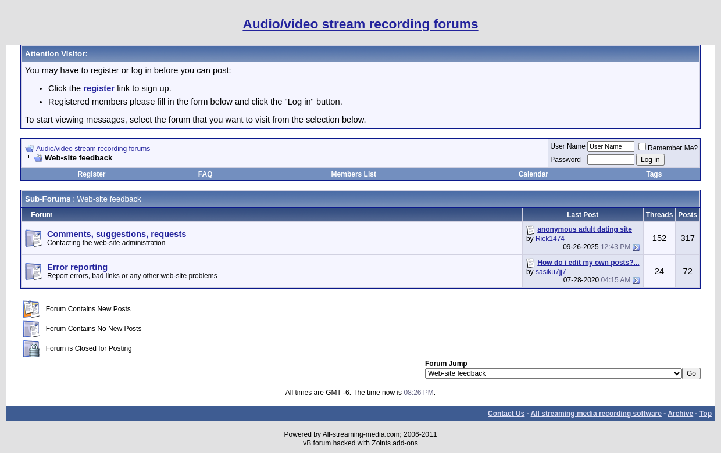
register (99, 88)
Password (565, 160)
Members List (353, 174)
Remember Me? (668, 148)
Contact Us (506, 413)
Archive (680, 413)
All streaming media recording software (596, 413)
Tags (654, 174)
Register (91, 174)
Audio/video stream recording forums (93, 149)
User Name (568, 146)
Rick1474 (550, 239)
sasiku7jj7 (551, 272)
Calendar (533, 174)
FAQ (205, 174)
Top (705, 413)
